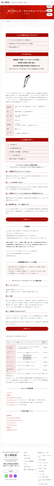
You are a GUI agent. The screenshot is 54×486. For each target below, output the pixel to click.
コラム (25, 463)
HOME (25, 453)
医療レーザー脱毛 (43, 467)
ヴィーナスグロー (11, 405)
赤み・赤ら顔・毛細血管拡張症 (45, 478)
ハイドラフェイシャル (12, 425)
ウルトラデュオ (10, 402)
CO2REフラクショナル (12, 430)
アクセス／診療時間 (28, 460)
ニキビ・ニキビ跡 (43, 464)
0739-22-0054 (12, 464)
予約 (49, 14)
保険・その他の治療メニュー (30, 468)
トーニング (9, 393)
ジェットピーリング (11, 423)
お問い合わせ (27, 465)
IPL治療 (8, 395)
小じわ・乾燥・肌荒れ (43, 474)
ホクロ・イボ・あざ (43, 462)
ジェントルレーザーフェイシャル (14, 398)
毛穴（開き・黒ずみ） (43, 481)
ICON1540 (9, 415)
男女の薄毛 (41, 469)
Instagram (49, 6)
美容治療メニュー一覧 (43, 453)
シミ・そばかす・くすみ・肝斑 (45, 456)
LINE (49, 10)
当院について (27, 455)
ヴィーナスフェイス (11, 400)
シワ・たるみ (42, 472)
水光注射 (9, 427)
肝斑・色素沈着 (42, 459)
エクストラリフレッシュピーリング (14, 420)
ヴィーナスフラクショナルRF (13, 418)
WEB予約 (11, 471)
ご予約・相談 (27, 458)
